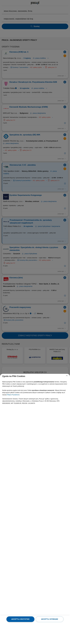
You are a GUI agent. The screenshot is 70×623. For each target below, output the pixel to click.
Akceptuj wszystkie (20, 619)
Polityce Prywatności (13, 395)
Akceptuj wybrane (49, 619)
